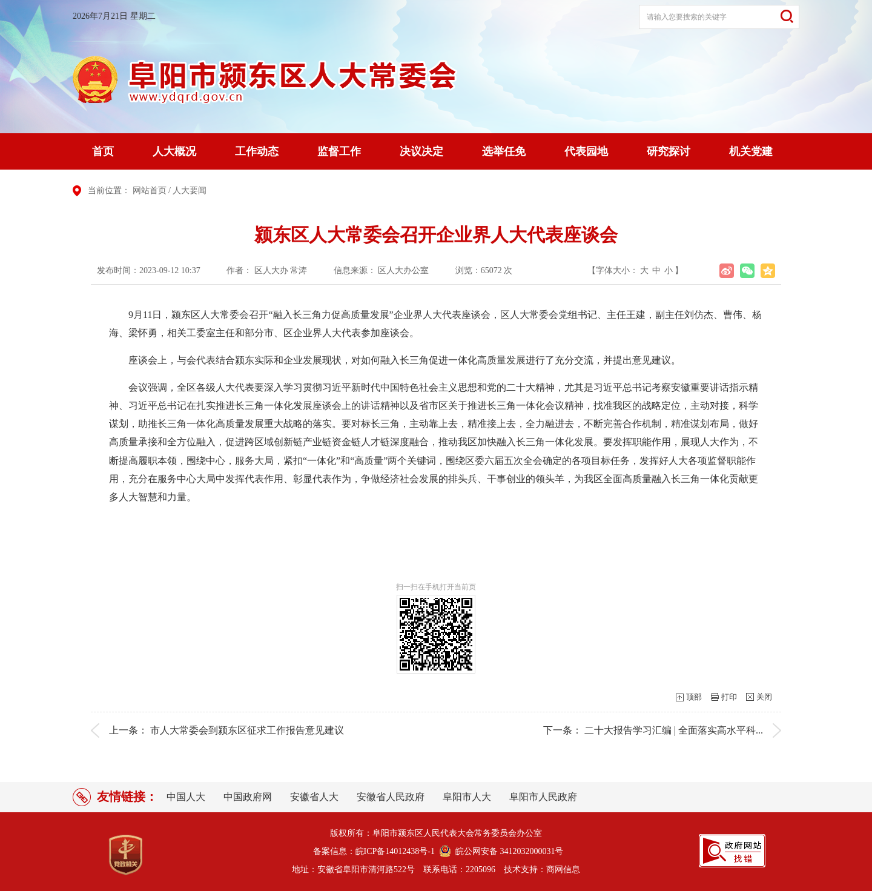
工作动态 (257, 151)
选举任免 (504, 151)
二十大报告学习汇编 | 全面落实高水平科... (673, 730)
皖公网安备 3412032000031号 (507, 851)
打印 (729, 696)
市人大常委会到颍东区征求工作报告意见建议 (247, 730)
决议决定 (421, 151)
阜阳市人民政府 (543, 797)
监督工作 (339, 151)
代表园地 (586, 151)
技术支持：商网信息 (542, 869)
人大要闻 (189, 190)
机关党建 (751, 151)
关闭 (764, 696)
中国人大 (186, 797)
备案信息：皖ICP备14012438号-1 (374, 851)
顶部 (694, 696)
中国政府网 (247, 797)
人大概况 (174, 151)
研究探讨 (668, 151)
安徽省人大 (314, 797)
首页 (103, 151)
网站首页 (150, 190)
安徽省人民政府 (390, 797)
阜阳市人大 (467, 797)
